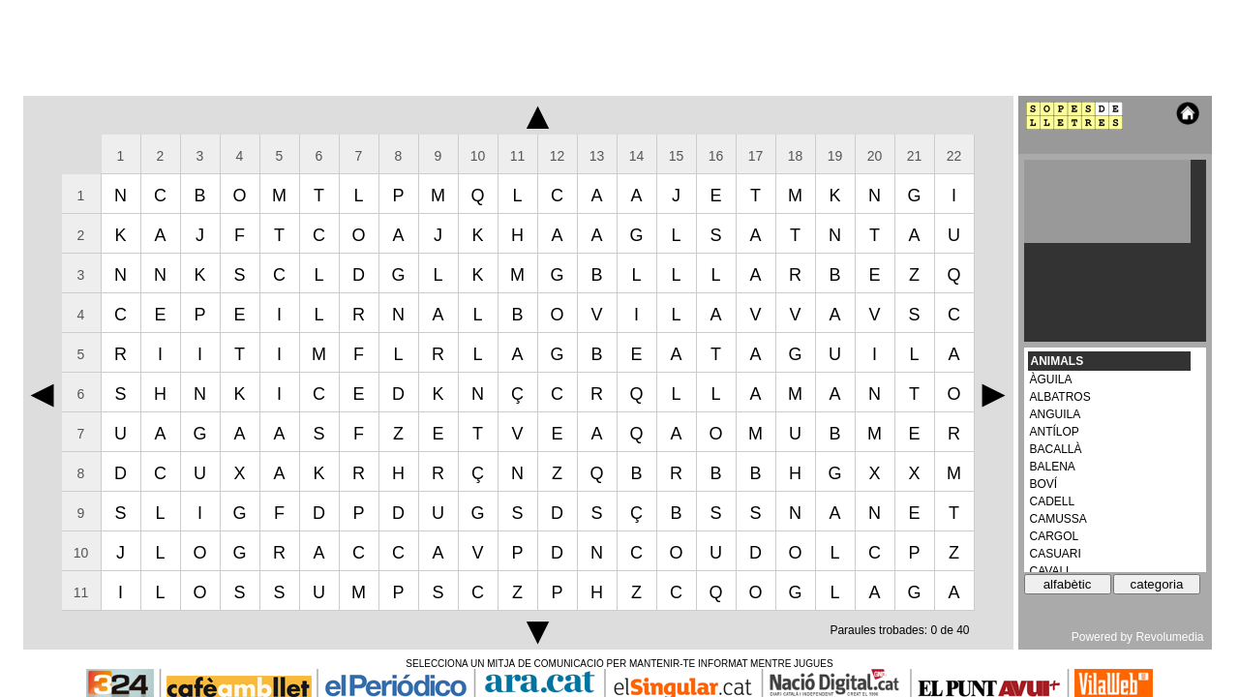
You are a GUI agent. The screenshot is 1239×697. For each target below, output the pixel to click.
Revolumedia (1169, 637)
